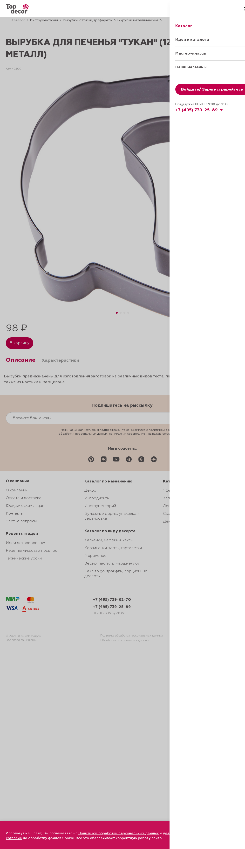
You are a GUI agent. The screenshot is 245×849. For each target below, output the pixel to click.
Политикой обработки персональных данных (118, 833)
